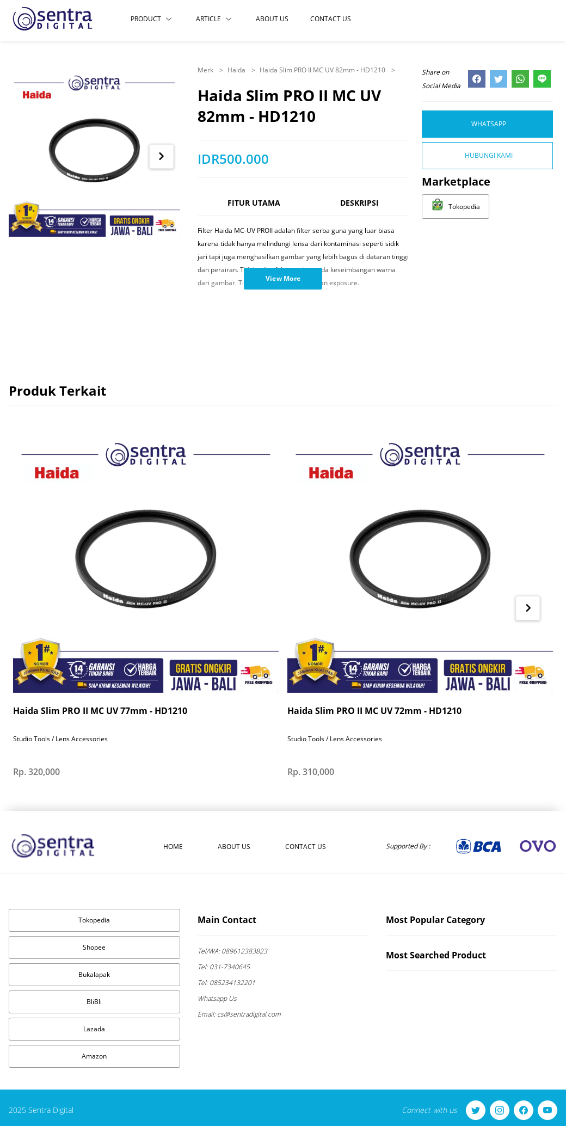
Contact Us (330, 18)
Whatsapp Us (217, 998)
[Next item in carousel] (161, 156)
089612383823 (232, 951)
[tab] (254, 207)
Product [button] (151, 18)
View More (283, 278)
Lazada (94, 1028)
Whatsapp (488, 123)
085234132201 (226, 982)
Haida (237, 70)
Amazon (94, 1056)
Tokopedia (94, 920)
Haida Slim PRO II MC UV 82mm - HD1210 (323, 70)
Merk (206, 70)
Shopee (94, 947)
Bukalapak (94, 974)
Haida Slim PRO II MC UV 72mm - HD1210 (374, 711)
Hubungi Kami (489, 155)
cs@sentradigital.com (239, 1014)
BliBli (94, 1001)
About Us (272, 18)
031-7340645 (224, 966)
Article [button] (214, 18)
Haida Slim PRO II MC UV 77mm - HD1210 (100, 711)
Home (173, 846)
